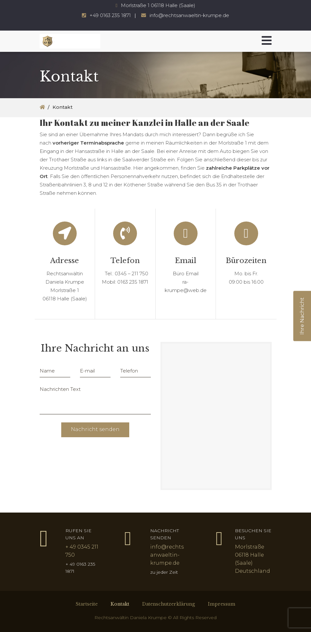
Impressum (221, 604)
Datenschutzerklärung (168, 604)
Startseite (87, 604)
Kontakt (120, 604)
